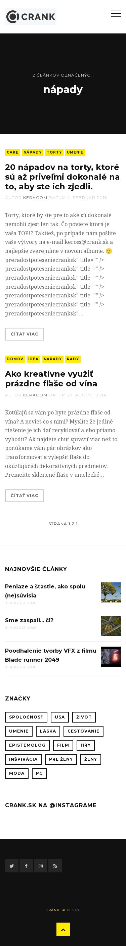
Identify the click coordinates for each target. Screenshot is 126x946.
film (63, 745)
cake (12, 152)
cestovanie (83, 731)
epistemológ (27, 745)
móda (17, 773)
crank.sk (56, 910)
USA (60, 717)
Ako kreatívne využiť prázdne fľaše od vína (51, 378)
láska (48, 731)
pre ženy (61, 759)
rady (73, 359)
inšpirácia (23, 759)
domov (15, 359)
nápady (33, 152)
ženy (90, 759)
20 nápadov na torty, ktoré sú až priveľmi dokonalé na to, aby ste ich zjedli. (62, 176)
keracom (35, 197)
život (84, 717)
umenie (75, 152)
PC (39, 773)
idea (33, 359)
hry (86, 745)
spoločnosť (26, 717)
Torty (54, 152)
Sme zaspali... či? (29, 620)
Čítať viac (24, 334)
